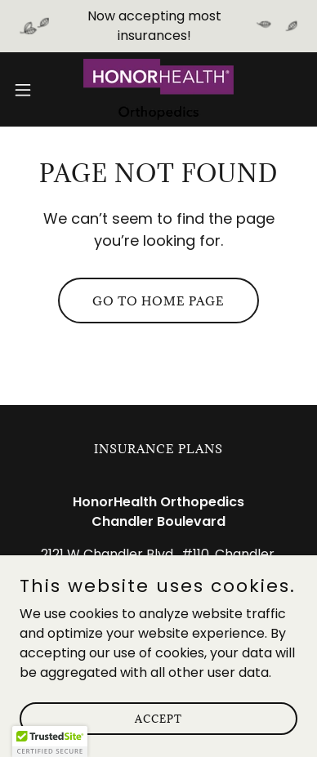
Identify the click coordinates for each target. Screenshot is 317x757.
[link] (158, 89)
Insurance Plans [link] (158, 448)
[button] (29, 89)
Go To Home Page (158, 301)
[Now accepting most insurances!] (158, 26)
